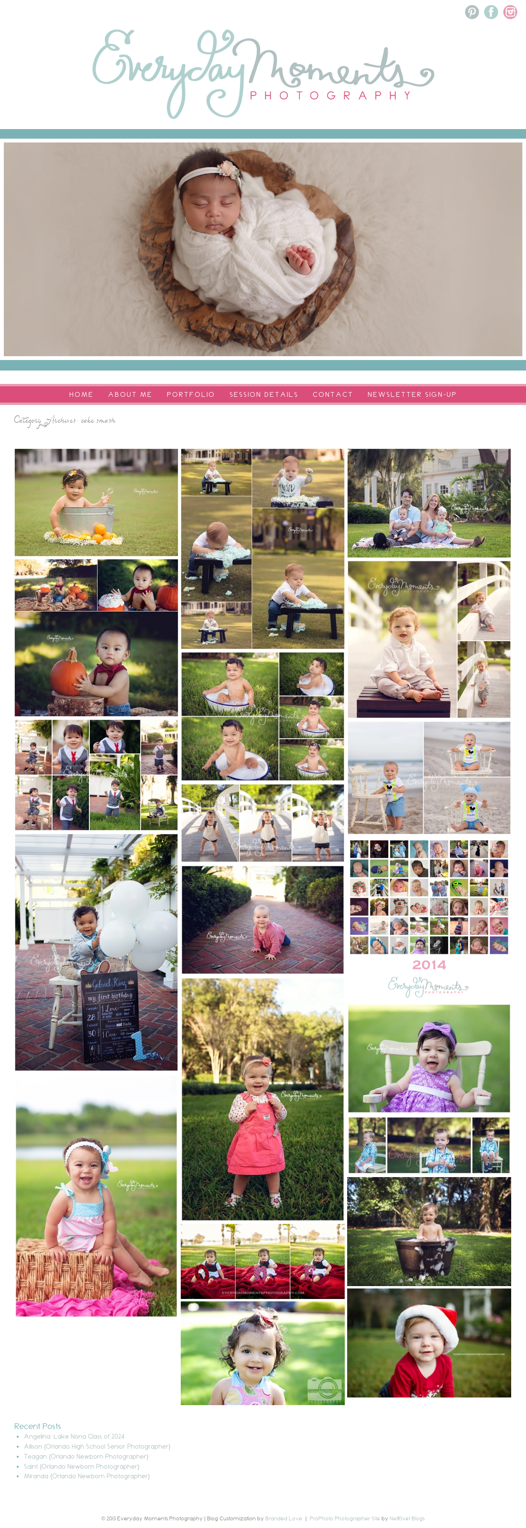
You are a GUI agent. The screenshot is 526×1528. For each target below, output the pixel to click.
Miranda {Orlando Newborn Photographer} (87, 1476)
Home (81, 394)
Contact (333, 394)
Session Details (264, 394)
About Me (130, 394)
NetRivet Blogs (407, 1518)
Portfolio (191, 394)
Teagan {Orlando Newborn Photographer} (86, 1456)
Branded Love (283, 1518)
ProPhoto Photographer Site (345, 1518)
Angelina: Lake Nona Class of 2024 (74, 1436)
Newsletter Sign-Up (412, 394)
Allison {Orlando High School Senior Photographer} (97, 1446)
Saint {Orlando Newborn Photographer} (82, 1466)
